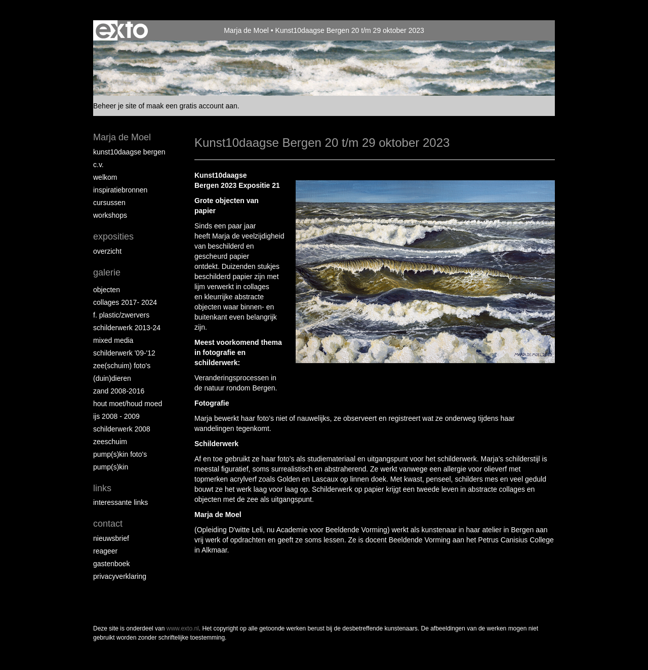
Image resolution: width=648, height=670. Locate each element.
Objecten (106, 290)
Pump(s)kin (110, 467)
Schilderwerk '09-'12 (124, 353)
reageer (105, 551)
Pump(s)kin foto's (120, 454)
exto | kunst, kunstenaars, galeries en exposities (121, 30)
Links (102, 488)
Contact (108, 524)
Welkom (105, 177)
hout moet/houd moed (127, 404)
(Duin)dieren (112, 378)
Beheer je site (115, 106)
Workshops (110, 215)
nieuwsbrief (111, 538)
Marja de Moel (246, 30)
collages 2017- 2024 (125, 302)
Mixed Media (113, 340)
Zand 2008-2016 (118, 391)
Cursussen (109, 203)
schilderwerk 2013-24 (126, 328)
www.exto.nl (183, 628)
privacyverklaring (119, 576)
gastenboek (111, 564)
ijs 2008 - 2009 (116, 416)
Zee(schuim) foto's (121, 366)
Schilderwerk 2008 (121, 429)
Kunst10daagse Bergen (129, 152)
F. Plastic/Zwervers (121, 315)
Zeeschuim (110, 442)
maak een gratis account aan (191, 106)
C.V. (98, 165)
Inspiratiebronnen (120, 190)
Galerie (106, 272)
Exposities (113, 236)
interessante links (120, 502)
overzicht (107, 251)
